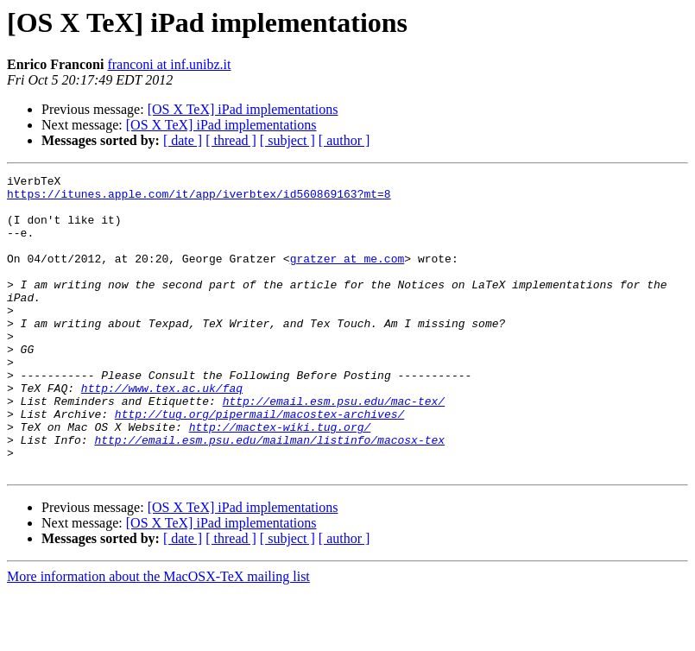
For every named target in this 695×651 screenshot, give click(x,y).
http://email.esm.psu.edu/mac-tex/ (334, 447)
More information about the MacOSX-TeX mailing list (158, 636)
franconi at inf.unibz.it (169, 64)
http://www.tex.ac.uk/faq (162, 431)
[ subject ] (287, 140)
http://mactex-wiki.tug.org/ (280, 478)
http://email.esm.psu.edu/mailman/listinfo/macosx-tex (269, 494)
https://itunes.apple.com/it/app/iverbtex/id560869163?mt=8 (199, 198)
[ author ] (344, 140)
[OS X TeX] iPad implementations (243, 109)
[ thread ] (230, 140)
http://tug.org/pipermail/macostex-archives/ (259, 463)
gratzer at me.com (347, 276)
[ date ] (182, 140)
